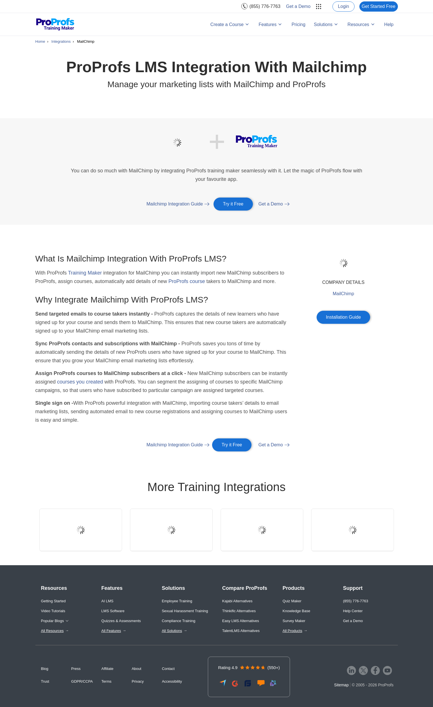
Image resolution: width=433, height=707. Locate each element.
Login (343, 6)
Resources (358, 24)
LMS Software (113, 611)
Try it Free (233, 204)
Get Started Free (378, 6)
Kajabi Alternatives (237, 601)
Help (389, 24)
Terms (106, 681)
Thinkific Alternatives (239, 611)
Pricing (298, 24)
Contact (168, 669)
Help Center (352, 611)
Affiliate (107, 669)
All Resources (52, 631)
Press (75, 669)
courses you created (80, 382)
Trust (45, 681)
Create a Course (227, 24)
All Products (292, 631)
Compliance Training (178, 621)
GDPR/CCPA (82, 681)
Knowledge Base (296, 611)
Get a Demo (298, 6)
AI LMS (107, 601)
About (136, 669)
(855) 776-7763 (264, 6)
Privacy (138, 681)
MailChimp (343, 293)
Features (267, 24)
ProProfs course (186, 281)
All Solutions (172, 631)
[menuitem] (260, 6)
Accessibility (172, 681)
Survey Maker (294, 621)
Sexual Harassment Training (185, 611)
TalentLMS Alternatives (240, 631)
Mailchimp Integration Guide (174, 204)
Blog (44, 669)
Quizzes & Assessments (121, 621)
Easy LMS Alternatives (240, 621)
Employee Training (177, 601)
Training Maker (85, 273)
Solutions (323, 24)
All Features (111, 631)
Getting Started (53, 601)
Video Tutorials (53, 611)
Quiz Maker (292, 601)
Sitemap (341, 685)
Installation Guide (343, 317)
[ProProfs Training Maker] (55, 24)
